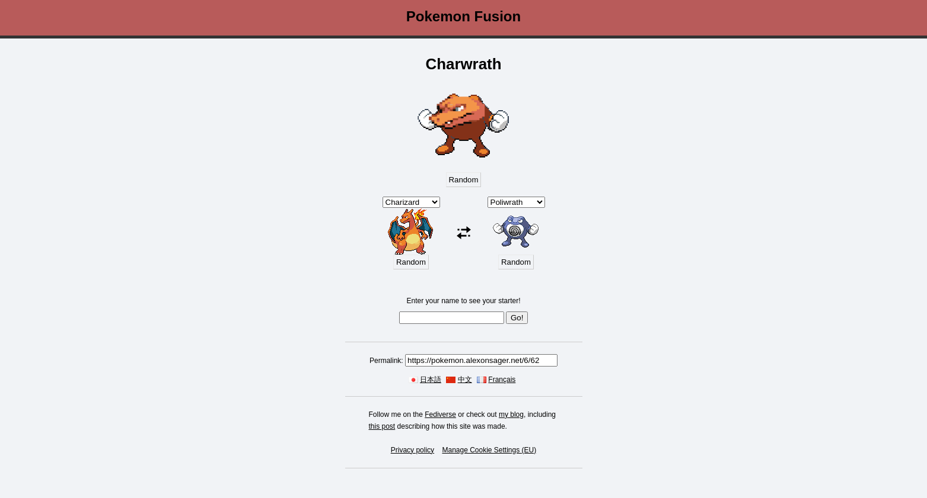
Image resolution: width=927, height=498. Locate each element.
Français (501, 379)
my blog (511, 414)
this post (382, 426)
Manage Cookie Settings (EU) (489, 450)
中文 (465, 379)
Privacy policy (412, 450)
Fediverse (440, 414)
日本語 (430, 379)
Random (464, 179)
